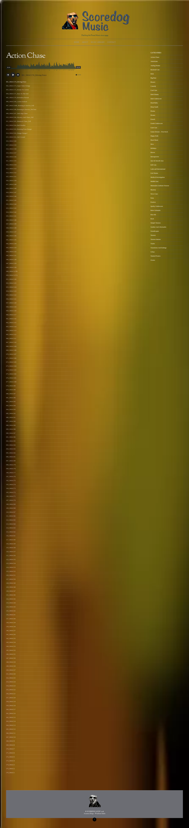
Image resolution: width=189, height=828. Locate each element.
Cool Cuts (154, 90)
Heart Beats (154, 140)
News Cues (154, 194)
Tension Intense (156, 239)
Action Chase (155, 57)
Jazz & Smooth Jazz (157, 161)
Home (76, 42)
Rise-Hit (153, 215)
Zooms (153, 260)
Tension (153, 235)
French (153, 119)
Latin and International (158, 169)
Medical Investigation (158, 177)
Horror (153, 152)
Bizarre (153, 82)
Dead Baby (154, 103)
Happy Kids (154, 136)
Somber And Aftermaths (158, 227)
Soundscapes (155, 231)
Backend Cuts (155, 70)
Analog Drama (155, 65)
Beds (152, 74)
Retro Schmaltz (155, 210)
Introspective (155, 157)
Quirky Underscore (157, 206)
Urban (153, 252)
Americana (154, 61)
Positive (153, 202)
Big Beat (153, 78)
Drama (153, 111)
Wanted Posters (155, 256)
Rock (152, 219)
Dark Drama (154, 94)
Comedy (153, 86)
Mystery (153, 190)
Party (152, 198)
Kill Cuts (153, 165)
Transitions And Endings (158, 248)
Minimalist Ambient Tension (160, 186)
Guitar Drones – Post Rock (159, 132)
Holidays (153, 148)
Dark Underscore (156, 99)
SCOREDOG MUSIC (94, 812)
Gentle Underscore (157, 123)
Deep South (154, 107)
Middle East (154, 181)
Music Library (98, 42)
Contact (111, 42)
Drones (153, 115)
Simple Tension (156, 223)
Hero (152, 144)
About (85, 42)
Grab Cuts (154, 128)
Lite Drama (154, 173)
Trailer (153, 244)
